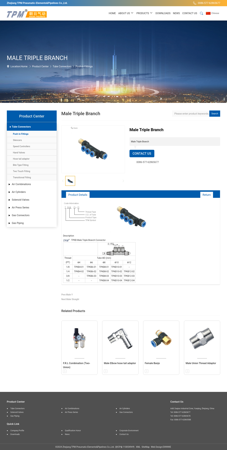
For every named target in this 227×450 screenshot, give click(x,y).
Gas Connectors (21, 215)
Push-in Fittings (84, 66)
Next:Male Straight (70, 299)
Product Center (40, 66)
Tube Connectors (62, 66)
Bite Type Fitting (20, 165)
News (67, 434)
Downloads (15, 434)
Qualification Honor (73, 430)
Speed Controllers (21, 146)
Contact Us (142, 153)
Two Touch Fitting (21, 171)
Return (207, 194)
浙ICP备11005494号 (125, 447)
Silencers (17, 140)
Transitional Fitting (22, 177)
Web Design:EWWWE (161, 447)
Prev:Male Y (67, 294)
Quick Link (13, 423)
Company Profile (17, 430)
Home (24, 66)
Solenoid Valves (20, 199)
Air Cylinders (19, 192)
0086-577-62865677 (206, 3)
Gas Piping (18, 223)
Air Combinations (21, 184)
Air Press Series (20, 207)
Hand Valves (19, 152)
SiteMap (146, 447)
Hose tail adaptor (21, 159)
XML (138, 447)
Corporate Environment (128, 430)
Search (214, 113)
